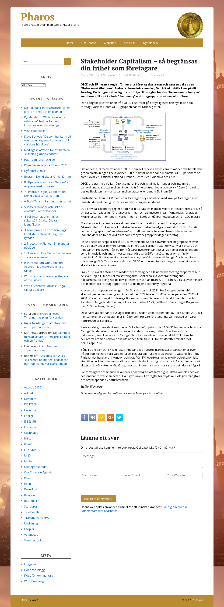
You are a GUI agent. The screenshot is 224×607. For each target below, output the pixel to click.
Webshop (110, 43)
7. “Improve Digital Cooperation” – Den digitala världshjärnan (46, 194)
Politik (28, 484)
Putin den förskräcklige (39, 160)
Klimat (28, 444)
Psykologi (30, 489)
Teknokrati (31, 512)
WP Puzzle (197, 599)
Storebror (30, 506)
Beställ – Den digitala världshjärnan (47, 176)
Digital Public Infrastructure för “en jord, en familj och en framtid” (47, 109)
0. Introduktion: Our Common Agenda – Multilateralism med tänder (43, 267)
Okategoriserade (35, 467)
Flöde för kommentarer (39, 575)
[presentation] (105, 488)
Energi (28, 416)
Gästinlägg (138, 75)
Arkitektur (31, 393)
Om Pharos (88, 43)
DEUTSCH (30, 404)
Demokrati (31, 399)
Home (70, 43)
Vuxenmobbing (34, 540)
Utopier (29, 529)
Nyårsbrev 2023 (34, 171)
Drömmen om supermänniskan (45, 325)
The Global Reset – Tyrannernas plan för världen (43, 315)
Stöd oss (129, 43)
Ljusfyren (30, 450)
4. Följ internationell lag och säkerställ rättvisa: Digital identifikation (42, 220)
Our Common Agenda (38, 472)
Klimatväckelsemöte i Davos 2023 (46, 165)
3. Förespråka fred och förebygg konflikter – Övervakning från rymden (45, 234)
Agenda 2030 (125, 75)
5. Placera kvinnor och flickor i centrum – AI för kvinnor (43, 209)
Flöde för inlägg (34, 570)
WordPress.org (34, 581)
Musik (28, 461)
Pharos (112, 16)
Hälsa (27, 438)
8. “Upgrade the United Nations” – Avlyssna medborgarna (46, 184)
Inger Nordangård (36, 323)
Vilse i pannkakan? (36, 131)
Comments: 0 (157, 75)
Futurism (30, 427)
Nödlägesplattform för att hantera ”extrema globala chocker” (47, 152)
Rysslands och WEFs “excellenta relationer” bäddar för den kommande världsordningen (44, 121)
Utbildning (31, 523)
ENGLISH (30, 421)
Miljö (27, 455)
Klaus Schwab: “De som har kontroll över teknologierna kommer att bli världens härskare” (47, 140)
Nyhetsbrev (150, 43)
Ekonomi (30, 410)
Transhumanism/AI (37, 518)
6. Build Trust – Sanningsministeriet (47, 201)
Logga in (30, 564)
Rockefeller (31, 501)
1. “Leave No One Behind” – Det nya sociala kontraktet (47, 255)
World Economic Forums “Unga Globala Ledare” (44, 288)
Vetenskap (31, 535)
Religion (29, 495)
